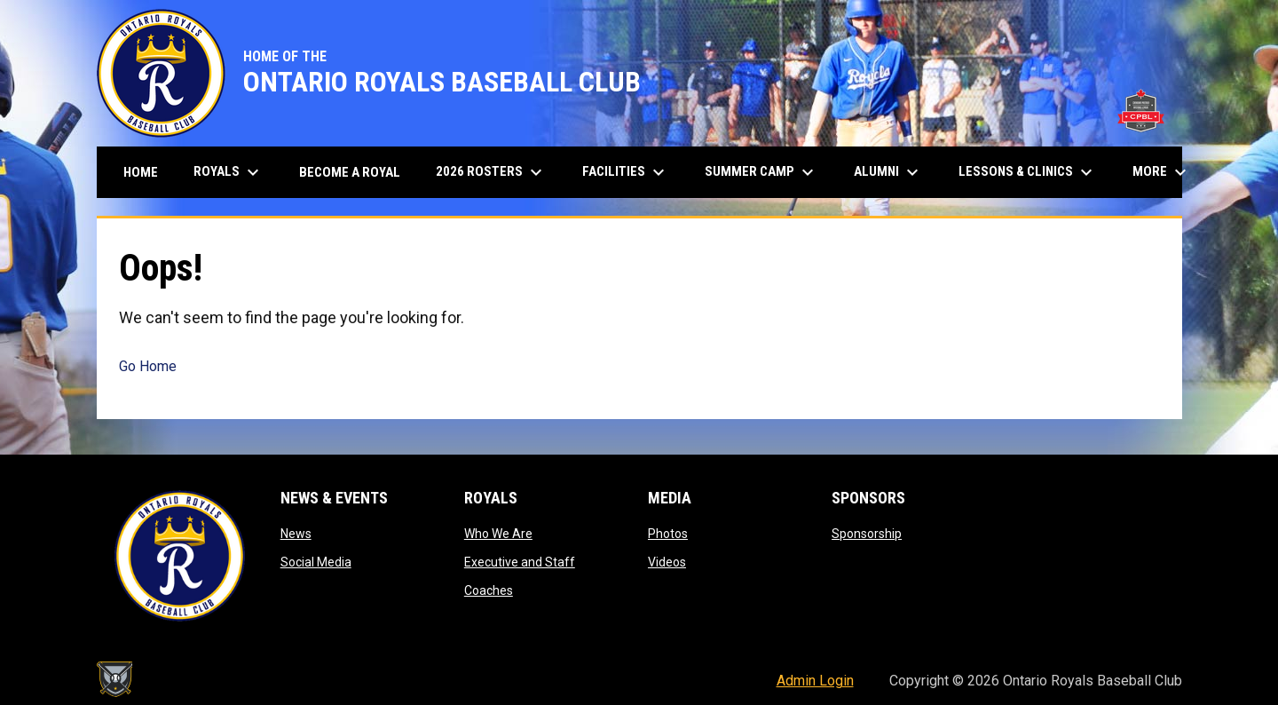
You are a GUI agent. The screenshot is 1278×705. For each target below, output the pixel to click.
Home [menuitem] (140, 172)
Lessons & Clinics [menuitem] (1027, 172)
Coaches (488, 590)
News (296, 534)
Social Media (315, 562)
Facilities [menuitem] (625, 172)
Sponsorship (867, 534)
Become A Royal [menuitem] (349, 172)
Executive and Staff (519, 562)
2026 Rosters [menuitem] (491, 172)
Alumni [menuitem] (888, 172)
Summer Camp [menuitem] (761, 172)
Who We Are (498, 534)
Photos (668, 534)
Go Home (148, 366)
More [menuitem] (1161, 172)
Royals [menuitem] (228, 172)
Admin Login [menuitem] (815, 680)
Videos (667, 562)
